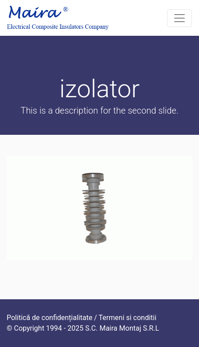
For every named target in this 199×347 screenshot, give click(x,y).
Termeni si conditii (127, 317)
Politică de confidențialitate (49, 317)
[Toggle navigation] (179, 18)
